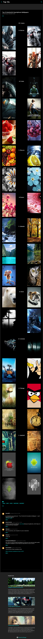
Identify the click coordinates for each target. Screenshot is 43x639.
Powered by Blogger (21, 637)
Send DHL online (9, 518)
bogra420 (8, 513)
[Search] (11, 2)
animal (4, 503)
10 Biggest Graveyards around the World (15, 587)
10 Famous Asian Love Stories (13, 625)
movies (11, 503)
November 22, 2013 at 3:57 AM (15, 513)
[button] (3, 16)
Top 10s (6, 2)
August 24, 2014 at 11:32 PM (20, 540)
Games (7, 503)
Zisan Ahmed (8, 547)
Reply (7, 519)
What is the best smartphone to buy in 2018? (15, 551)
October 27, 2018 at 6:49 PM (16, 547)
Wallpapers (22, 503)
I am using (22, 523)
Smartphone (16, 503)
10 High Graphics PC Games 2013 (14, 606)
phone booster (9, 522)
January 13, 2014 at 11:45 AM (17, 522)
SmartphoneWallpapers (11, 540)
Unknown (8, 529)
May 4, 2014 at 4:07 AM (13, 529)
